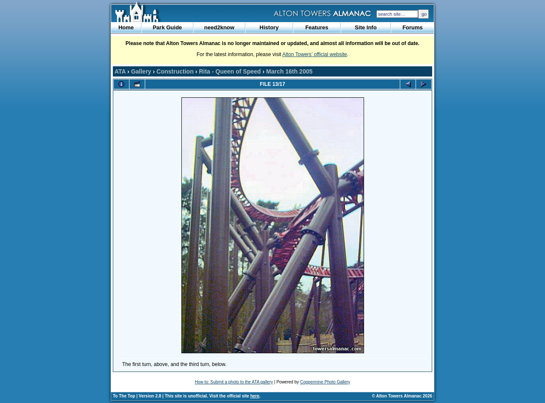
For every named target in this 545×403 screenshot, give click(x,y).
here (254, 396)
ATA (120, 71)
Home (126, 27)
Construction (175, 71)
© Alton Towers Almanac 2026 (402, 396)
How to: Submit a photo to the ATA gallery (234, 382)
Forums (412, 27)
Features (316, 27)
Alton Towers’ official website (314, 54)
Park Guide (167, 27)
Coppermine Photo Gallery (325, 382)
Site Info (365, 27)
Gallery (141, 71)
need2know (219, 27)
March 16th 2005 (289, 71)
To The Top (124, 396)
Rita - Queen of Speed (230, 71)
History (269, 27)
